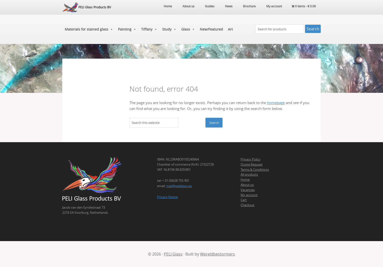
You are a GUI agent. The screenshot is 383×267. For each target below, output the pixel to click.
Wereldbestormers (217, 254)
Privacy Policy (250, 159)
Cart (244, 200)
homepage (276, 102)
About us (247, 184)
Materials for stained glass (89, 29)
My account (249, 195)
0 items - (304, 6)
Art (230, 29)
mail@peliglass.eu (179, 186)
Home (245, 179)
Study (169, 29)
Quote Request (252, 164)
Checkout (248, 205)
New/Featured (211, 29)
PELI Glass (173, 254)
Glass (188, 29)
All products (249, 174)
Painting (127, 29)
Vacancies (248, 190)
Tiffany (149, 29)
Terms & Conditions (255, 169)
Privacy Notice (167, 197)
